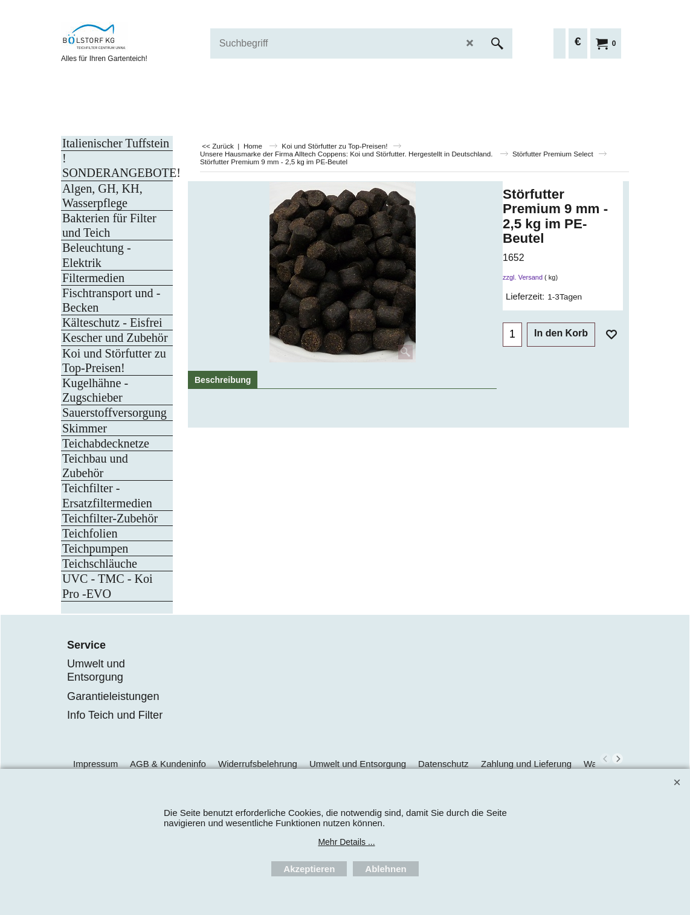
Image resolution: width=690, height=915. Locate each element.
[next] (617, 758)
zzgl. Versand (523, 277)
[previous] (605, 758)
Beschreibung (223, 380)
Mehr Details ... (346, 842)
